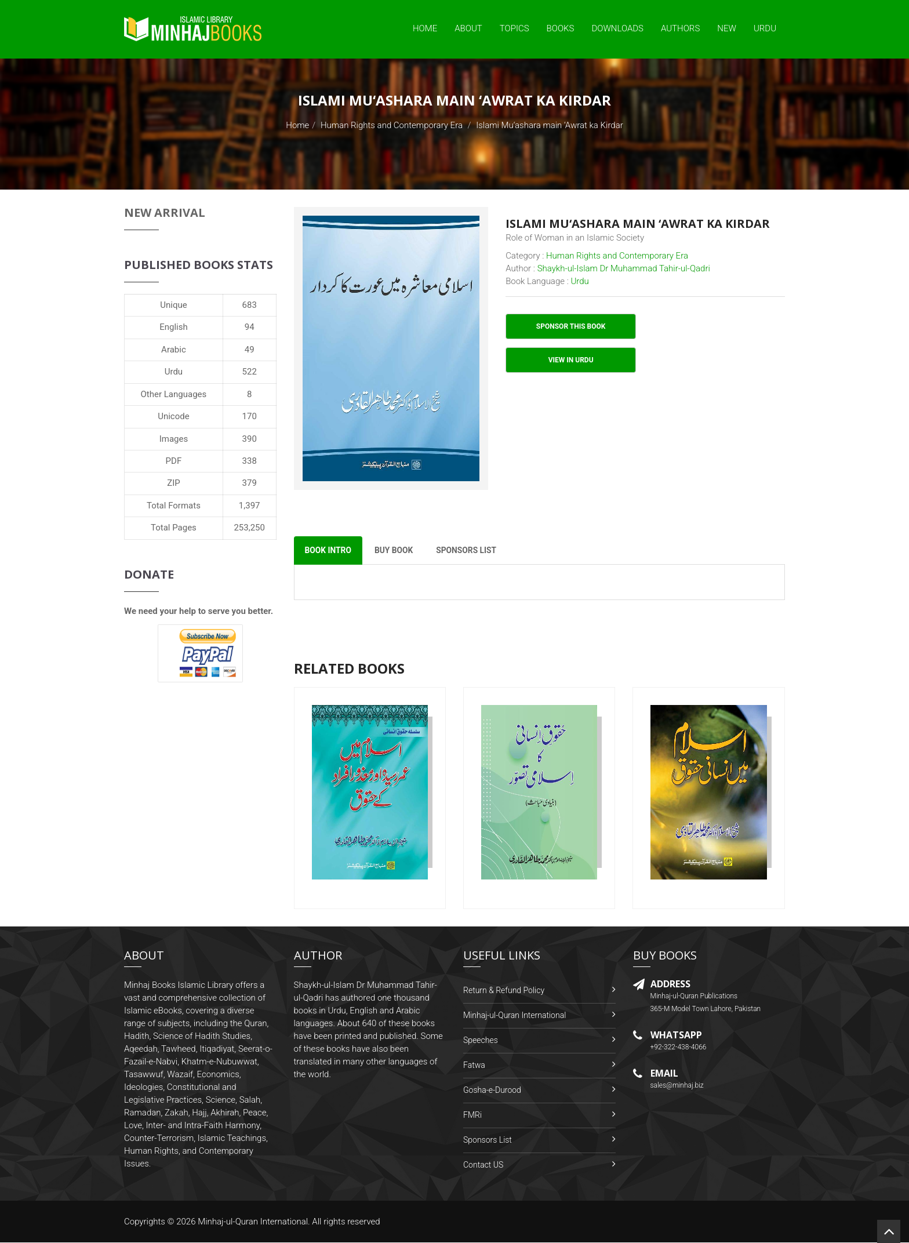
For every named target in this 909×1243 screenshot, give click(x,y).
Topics (514, 28)
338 (249, 461)
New (726, 28)
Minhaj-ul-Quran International (514, 1015)
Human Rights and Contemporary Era (392, 125)
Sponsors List (487, 1140)
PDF (174, 461)
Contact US (483, 1165)
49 (249, 349)
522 (249, 371)
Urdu (765, 28)
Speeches (480, 1040)
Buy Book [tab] (396, 550)
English (173, 327)
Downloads (617, 28)
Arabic (173, 349)
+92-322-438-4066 (678, 1048)
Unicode (173, 416)
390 (249, 439)
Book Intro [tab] (329, 550)
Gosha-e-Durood (492, 1090)
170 (249, 416)
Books (561, 28)
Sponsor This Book (571, 326)
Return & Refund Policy (503, 990)
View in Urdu (571, 360)
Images (173, 439)
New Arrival (164, 212)
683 (249, 305)
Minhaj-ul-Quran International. (254, 1222)
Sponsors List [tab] (471, 550)
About (468, 28)
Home (425, 28)
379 (249, 483)
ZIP (173, 483)
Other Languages (174, 394)
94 (249, 327)
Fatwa (474, 1065)
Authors (680, 28)
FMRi (472, 1115)
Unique (173, 305)
